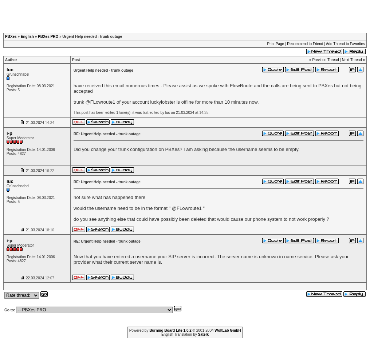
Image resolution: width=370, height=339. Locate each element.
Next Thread (352, 60)
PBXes (11, 37)
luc (10, 69)
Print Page (275, 44)
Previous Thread (325, 60)
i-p (9, 133)
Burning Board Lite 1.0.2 (170, 330)
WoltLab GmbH (227, 330)
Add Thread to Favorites (345, 44)
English (27, 37)
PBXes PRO (48, 37)
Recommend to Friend (305, 44)
